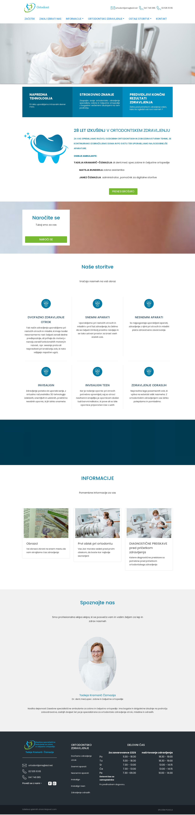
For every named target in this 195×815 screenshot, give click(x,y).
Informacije (73, 19)
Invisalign (75, 780)
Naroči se (46, 240)
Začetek (30, 19)
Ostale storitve (139, 19)
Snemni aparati (79, 767)
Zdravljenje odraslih (80, 793)
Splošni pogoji (165, 810)
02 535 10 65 (165, 8)
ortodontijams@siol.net (114, 8)
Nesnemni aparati (80, 773)
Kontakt (161, 19)
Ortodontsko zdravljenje (105, 19)
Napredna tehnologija (41, 97)
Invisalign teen (78, 786)
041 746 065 (143, 8)
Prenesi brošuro (123, 192)
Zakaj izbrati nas (50, 19)
